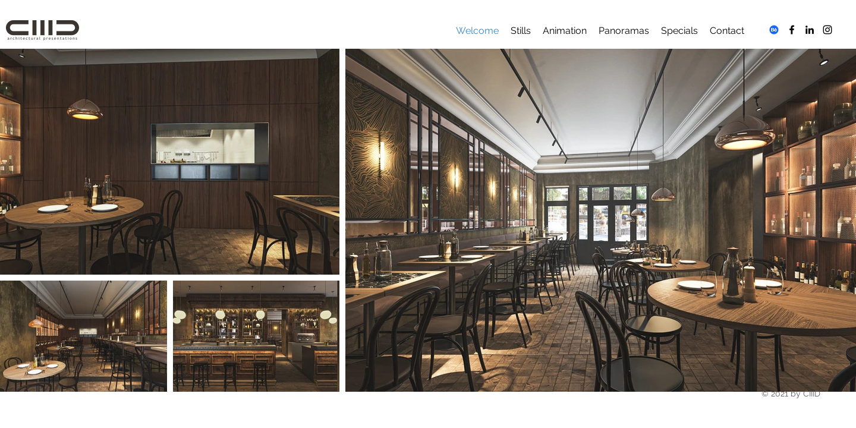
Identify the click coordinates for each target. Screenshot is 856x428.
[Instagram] (827, 30)
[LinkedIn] (810, 30)
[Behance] (774, 30)
